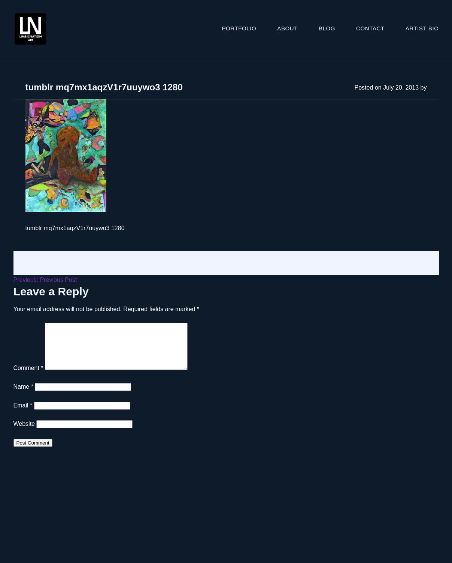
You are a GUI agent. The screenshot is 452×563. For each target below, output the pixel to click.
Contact (370, 28)
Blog (327, 28)
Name (23, 395)
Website (24, 433)
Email (23, 414)
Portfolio (239, 28)
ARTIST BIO (422, 28)
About (287, 28)
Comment (28, 377)
